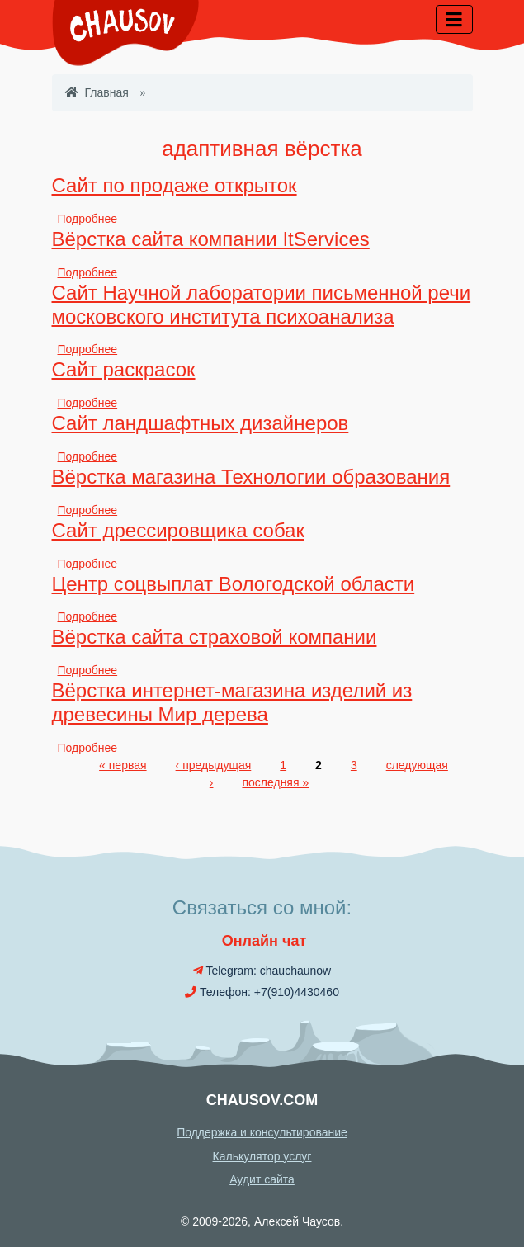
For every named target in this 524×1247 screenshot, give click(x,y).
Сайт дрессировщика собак (178, 530)
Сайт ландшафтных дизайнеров (200, 423)
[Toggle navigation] (454, 19)
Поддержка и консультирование (262, 1132)
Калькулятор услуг (262, 1156)
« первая (122, 765)
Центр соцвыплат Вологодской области (233, 584)
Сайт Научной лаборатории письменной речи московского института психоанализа (261, 304)
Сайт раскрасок (124, 369)
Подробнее (88, 218)
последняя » (275, 782)
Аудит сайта (262, 1179)
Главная (97, 92)
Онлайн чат (262, 941)
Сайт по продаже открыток (174, 185)
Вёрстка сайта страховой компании (214, 637)
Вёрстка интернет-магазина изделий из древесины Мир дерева (232, 702)
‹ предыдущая (214, 765)
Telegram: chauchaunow (262, 970)
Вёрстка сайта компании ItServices (211, 239)
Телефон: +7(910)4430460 (262, 992)
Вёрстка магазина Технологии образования (251, 476)
